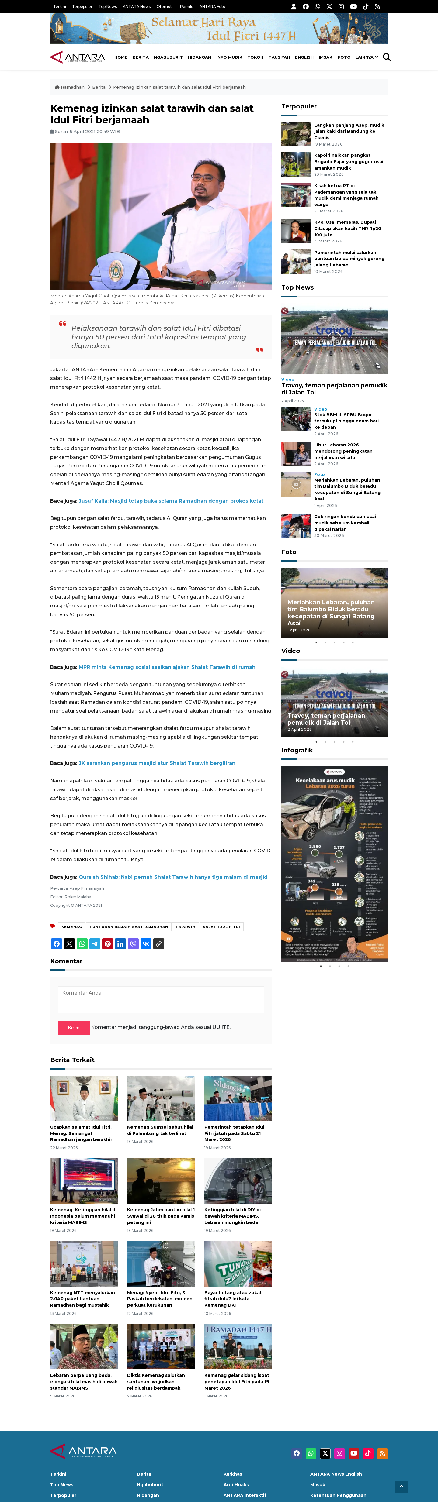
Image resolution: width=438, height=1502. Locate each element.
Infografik (297, 750)
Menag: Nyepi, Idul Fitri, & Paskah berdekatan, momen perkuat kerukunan (160, 1299)
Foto (344, 57)
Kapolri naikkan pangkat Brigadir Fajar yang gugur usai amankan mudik (348, 162)
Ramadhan (70, 87)
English (304, 57)
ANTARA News (137, 6)
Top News (108, 6)
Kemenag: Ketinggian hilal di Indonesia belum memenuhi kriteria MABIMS (83, 1216)
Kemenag (71, 927)
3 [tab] (335, 643)
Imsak (325, 57)
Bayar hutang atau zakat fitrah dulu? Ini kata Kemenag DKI (233, 1299)
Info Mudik (229, 57)
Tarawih (186, 927)
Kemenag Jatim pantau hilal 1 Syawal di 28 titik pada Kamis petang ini (161, 1216)
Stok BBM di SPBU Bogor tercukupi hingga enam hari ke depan (346, 421)
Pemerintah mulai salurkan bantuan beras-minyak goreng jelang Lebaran (349, 259)
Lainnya (365, 57)
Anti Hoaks (236, 1484)
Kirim (74, 1027)
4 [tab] (344, 643)
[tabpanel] (334, 603)
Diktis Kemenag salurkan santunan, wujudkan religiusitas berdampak (156, 1382)
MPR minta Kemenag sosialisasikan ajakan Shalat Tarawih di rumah (167, 667)
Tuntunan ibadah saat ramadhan (128, 927)
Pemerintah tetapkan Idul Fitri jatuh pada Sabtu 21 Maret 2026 (234, 1133)
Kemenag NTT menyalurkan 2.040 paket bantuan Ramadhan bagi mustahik (82, 1299)
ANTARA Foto (212, 6)
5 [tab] (353, 643)
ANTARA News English (336, 1474)
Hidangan (199, 57)
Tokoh (255, 57)
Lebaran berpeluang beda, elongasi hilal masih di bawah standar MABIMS (84, 1382)
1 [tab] (316, 643)
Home (120, 57)
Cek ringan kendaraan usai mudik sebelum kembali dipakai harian (345, 523)
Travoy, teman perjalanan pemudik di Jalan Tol (334, 389)
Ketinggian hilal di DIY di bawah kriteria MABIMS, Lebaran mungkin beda (232, 1216)
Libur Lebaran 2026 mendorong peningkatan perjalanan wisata (343, 451)
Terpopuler (82, 6)
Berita (141, 57)
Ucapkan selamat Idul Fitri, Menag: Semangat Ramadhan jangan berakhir (81, 1133)
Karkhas (233, 1474)
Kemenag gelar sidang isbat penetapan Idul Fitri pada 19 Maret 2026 (236, 1382)
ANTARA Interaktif (245, 1495)
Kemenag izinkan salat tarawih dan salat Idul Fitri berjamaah (179, 87)
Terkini (59, 6)
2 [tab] (325, 643)
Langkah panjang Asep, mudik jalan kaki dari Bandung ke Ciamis (349, 131)
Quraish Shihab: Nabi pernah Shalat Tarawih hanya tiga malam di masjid (173, 877)
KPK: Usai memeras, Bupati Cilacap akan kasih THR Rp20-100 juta (348, 228)
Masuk (317, 1484)
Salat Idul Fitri (221, 927)
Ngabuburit (168, 57)
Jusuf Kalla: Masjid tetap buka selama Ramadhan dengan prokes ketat (171, 501)
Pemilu (186, 6)
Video (287, 379)
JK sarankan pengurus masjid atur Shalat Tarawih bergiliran (157, 763)
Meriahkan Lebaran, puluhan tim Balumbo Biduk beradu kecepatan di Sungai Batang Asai (331, 613)
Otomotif (165, 6)
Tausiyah (279, 57)
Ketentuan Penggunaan (338, 1495)
